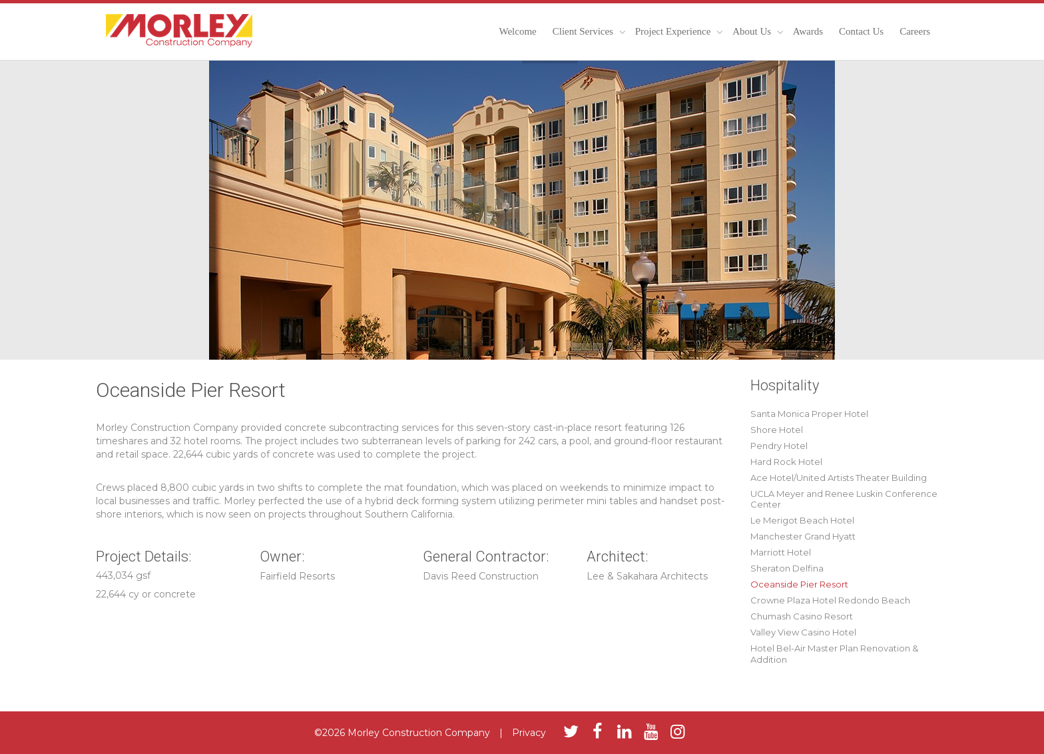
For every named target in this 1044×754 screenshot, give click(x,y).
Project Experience (674, 31)
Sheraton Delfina (787, 568)
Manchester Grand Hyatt (803, 536)
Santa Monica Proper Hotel (809, 413)
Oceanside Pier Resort (799, 584)
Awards (808, 31)
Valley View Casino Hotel (803, 632)
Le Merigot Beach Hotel (802, 520)
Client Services (584, 31)
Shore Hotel (776, 429)
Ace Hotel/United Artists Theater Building (838, 477)
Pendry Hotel (779, 445)
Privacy (529, 733)
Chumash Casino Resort (801, 616)
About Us (753, 31)
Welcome (517, 31)
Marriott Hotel (780, 552)
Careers (915, 31)
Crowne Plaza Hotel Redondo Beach (830, 600)
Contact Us (861, 31)
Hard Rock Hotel (786, 461)
